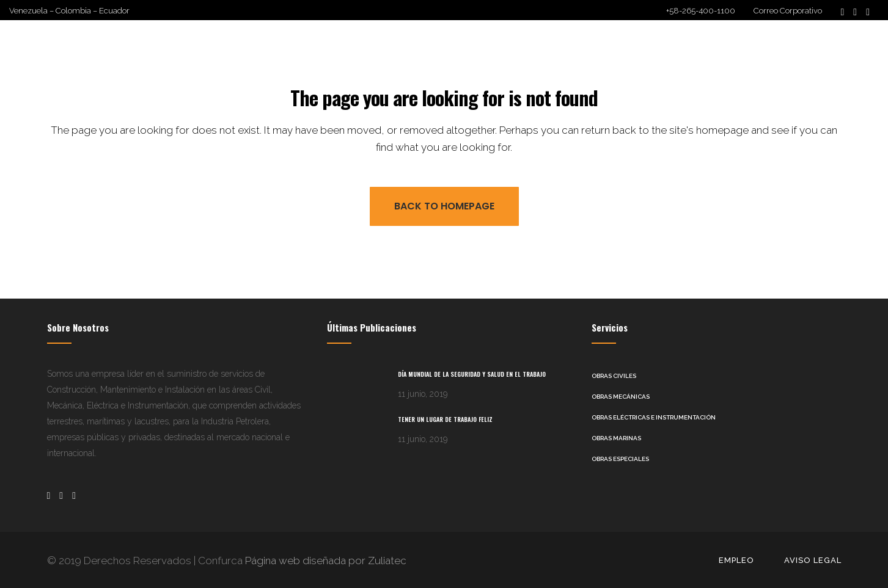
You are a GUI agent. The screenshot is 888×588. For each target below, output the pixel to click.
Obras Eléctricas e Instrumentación (654, 416)
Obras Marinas (616, 437)
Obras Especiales (620, 458)
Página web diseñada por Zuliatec (324, 560)
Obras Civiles (614, 375)
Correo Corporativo (788, 10)
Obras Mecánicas (621, 396)
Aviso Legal (813, 559)
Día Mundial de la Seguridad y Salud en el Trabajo (472, 373)
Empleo (736, 559)
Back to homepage (444, 205)
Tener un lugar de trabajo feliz (445, 418)
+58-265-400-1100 (700, 10)
